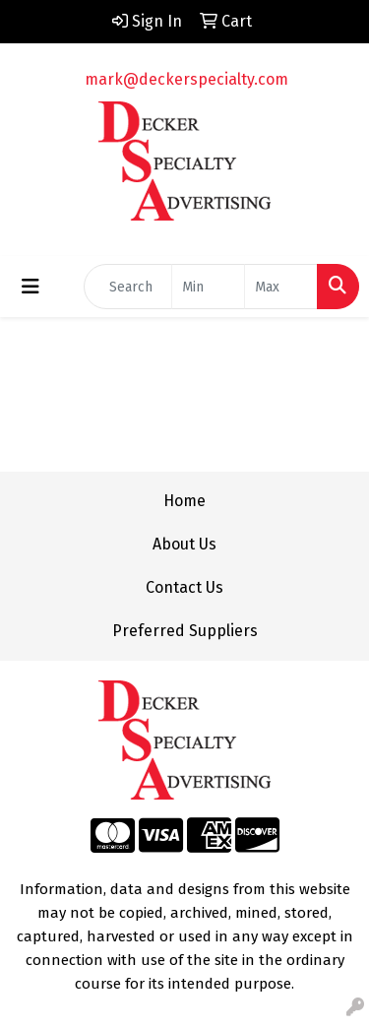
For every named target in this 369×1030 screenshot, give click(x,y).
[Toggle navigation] (30, 286)
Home (184, 500)
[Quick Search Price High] (281, 286)
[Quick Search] (128, 286)
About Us (184, 544)
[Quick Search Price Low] (208, 286)
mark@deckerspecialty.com (186, 79)
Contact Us (184, 587)
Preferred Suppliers (185, 630)
